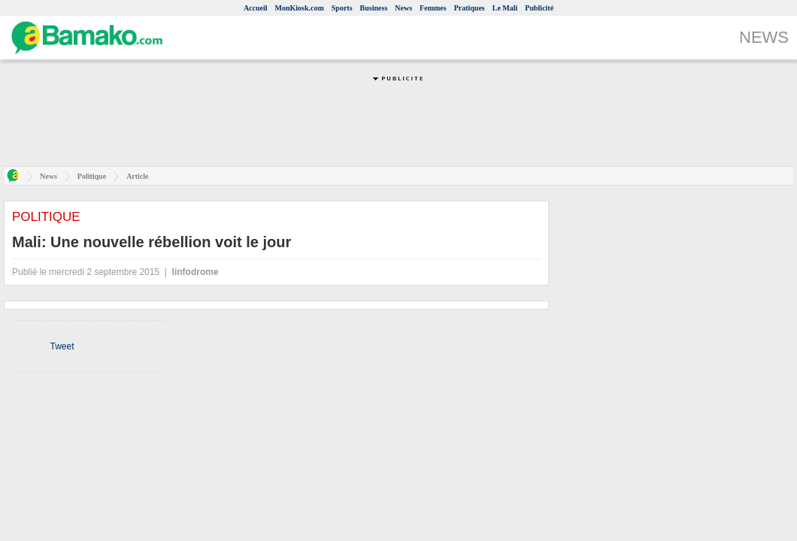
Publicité (539, 8)
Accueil (256, 8)
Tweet (62, 346)
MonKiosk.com (299, 8)
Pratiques (469, 8)
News (403, 8)
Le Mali (505, 8)
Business (374, 8)
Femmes (433, 8)
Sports (342, 8)
